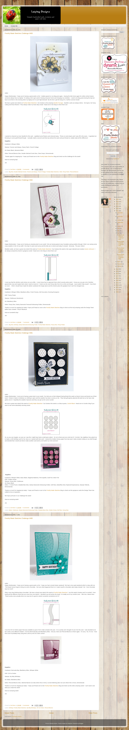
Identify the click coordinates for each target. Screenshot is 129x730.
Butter (10, 510)
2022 (117, 208)
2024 (117, 204)
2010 (117, 289)
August (119, 226)
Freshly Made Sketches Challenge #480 (19, 518)
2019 (117, 271)
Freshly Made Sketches (29, 103)
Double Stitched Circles (20, 171)
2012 (117, 287)
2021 (117, 210)
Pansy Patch (66, 171)
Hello (60, 171)
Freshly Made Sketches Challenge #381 (19, 333)
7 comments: (26, 322)
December (120, 212)
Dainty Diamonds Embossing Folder (28, 324)
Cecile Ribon (71, 403)
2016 (117, 278)
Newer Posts (9, 713)
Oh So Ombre (40, 707)
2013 (117, 285)
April (118, 233)
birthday (16, 324)
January (119, 266)
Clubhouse (15, 510)
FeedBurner (116, 158)
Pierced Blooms (74, 171)
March (119, 261)
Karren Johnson (89, 249)
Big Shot (11, 171)
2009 (117, 292)
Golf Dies (59, 510)
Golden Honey (52, 510)
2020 (117, 269)
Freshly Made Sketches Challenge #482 (19, 180)
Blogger (81, 723)
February (119, 264)
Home (6, 26)
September (120, 222)
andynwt (70, 723)
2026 (117, 199)
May (118, 230)
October (119, 220)
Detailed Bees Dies (43, 510)
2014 (117, 282)
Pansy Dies (54, 324)
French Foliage (42, 171)
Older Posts (93, 713)
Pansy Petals (61, 324)
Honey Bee (65, 510)
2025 (117, 201)
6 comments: (26, 169)
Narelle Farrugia (58, 103)
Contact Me (14, 26)
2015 (117, 280)
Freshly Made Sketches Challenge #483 (19, 33)
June (118, 228)
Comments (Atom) (16, 716)
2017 (117, 276)
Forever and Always (32, 171)
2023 (117, 206)
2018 (117, 273)
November (120, 216)
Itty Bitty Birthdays (31, 707)
